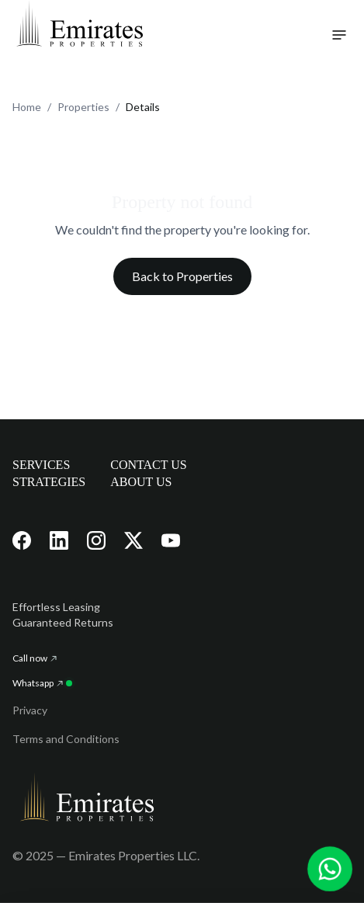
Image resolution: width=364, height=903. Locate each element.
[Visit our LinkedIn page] (59, 540)
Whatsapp (42, 683)
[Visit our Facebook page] (21, 540)
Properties (83, 106)
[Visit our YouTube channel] (170, 540)
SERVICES (41, 464)
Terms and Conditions (66, 738)
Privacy (29, 710)
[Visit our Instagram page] (96, 540)
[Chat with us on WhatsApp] (330, 869)
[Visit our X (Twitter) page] (133, 540)
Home (26, 106)
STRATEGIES (48, 481)
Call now (34, 658)
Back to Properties (182, 276)
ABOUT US (141, 481)
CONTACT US (148, 464)
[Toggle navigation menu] (339, 35)
